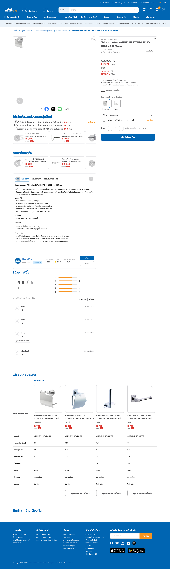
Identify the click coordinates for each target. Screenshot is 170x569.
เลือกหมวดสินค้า (13, 17)
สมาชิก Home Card (43, 534)
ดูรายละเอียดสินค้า (80, 493)
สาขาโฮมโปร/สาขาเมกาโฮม (95, 537)
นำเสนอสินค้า (90, 548)
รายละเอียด (149, 120)
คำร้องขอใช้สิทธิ (68, 548)
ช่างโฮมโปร (121, 17)
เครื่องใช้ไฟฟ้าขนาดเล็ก (23, 23)
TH (160, 3)
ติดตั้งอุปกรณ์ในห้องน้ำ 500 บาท (119, 120)
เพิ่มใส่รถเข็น (128, 137)
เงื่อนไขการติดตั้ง (51, 179)
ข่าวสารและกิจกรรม (92, 543)
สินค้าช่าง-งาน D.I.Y (89, 17)
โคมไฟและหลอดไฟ (137, 23)
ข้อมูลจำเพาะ (37, 179)
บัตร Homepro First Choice (46, 540)
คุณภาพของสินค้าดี (22, 341)
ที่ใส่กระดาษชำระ (61, 31)
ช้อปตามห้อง (32, 17)
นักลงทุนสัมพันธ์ (91, 540)
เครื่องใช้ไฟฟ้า (8, 23)
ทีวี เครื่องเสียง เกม (39, 23)
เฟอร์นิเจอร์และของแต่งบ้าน (73, 23)
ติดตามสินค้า (17, 543)
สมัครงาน (89, 546)
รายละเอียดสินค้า (22, 179)
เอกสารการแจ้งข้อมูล (70, 543)
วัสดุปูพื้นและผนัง (123, 23)
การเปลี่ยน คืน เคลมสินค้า (21, 540)
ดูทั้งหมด (92, 122)
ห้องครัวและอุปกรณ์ (109, 23)
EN (165, 3)
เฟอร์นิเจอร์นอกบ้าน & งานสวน (156, 23)
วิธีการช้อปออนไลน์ (19, 534)
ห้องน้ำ (99, 23)
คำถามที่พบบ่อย (18, 537)
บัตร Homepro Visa (43, 537)
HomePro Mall (70, 17)
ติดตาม (146, 536)
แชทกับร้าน (87, 263)
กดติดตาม (37, 262)
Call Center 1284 (92, 554)
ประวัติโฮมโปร (90, 534)
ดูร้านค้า (87, 258)
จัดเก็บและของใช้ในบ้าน (55, 23)
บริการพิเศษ (151, 17)
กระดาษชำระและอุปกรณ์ (44, 31)
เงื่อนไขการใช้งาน (69, 534)
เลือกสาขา (49, 11)
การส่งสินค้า (67, 537)
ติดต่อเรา (89, 551)
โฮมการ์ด (104, 3)
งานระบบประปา (89, 23)
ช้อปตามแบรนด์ (50, 17)
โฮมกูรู (106, 17)
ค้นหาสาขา (132, 3)
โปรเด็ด (136, 17)
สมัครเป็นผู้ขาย (118, 3)
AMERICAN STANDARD (109, 39)
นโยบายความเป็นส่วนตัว (71, 540)
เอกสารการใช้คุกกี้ (69, 546)
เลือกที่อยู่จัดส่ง (30, 11)
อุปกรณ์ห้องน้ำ (27, 31)
